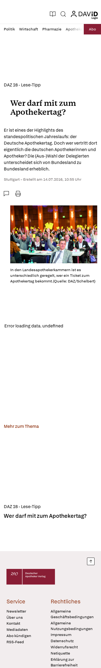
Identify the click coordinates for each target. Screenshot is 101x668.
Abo (92, 29)
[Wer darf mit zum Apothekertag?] (50, 467)
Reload (75, 326)
